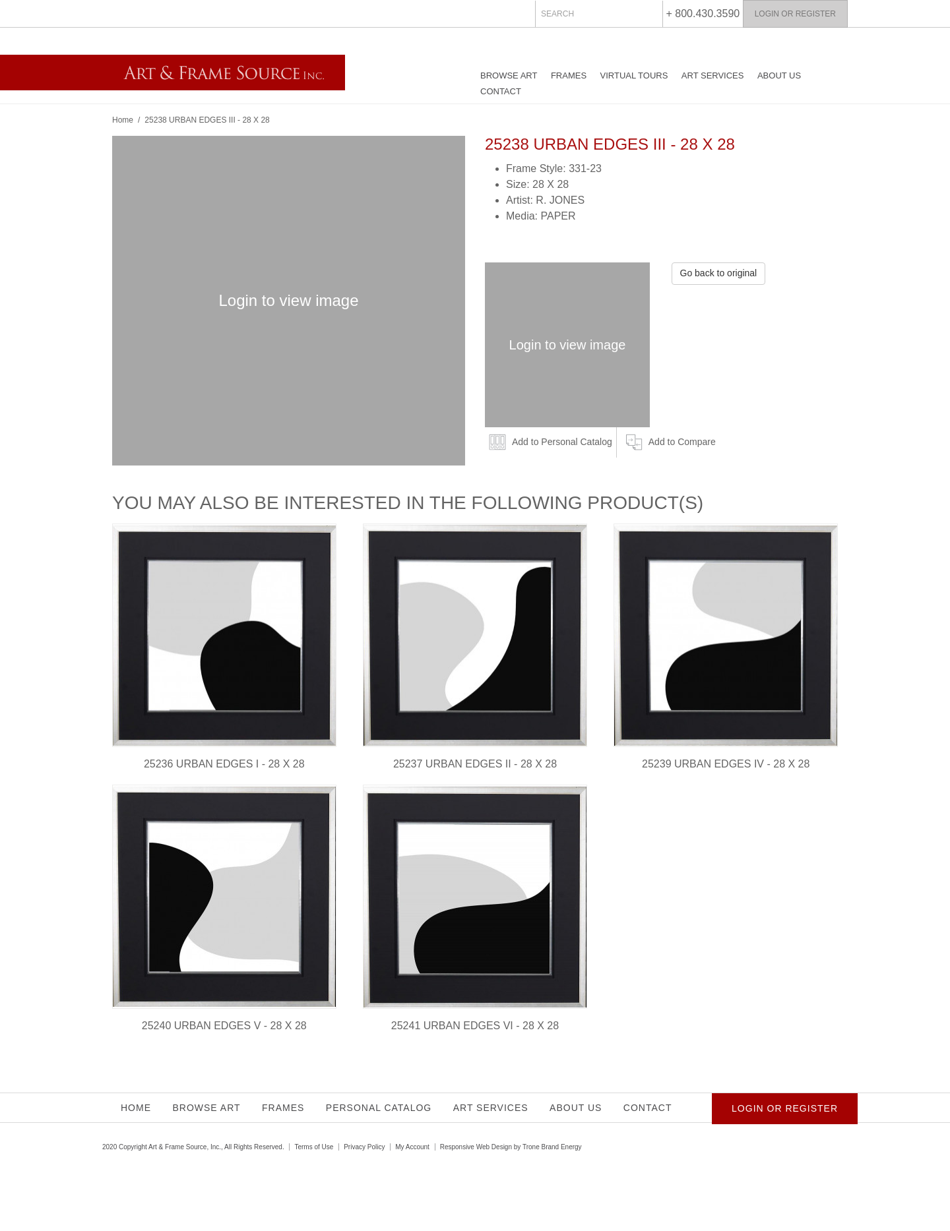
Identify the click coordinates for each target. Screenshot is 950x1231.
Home (122, 120)
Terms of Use (313, 1147)
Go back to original (718, 273)
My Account (412, 1147)
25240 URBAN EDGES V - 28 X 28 (224, 1025)
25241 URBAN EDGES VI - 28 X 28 (475, 1025)
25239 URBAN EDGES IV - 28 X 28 (725, 763)
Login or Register (795, 13)
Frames (568, 75)
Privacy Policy (364, 1147)
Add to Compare (682, 441)
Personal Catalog (378, 1107)
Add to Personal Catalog (562, 441)
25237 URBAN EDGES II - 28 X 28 (475, 763)
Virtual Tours (634, 75)
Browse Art (508, 75)
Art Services (712, 75)
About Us (779, 75)
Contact (500, 91)
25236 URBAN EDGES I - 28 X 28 (224, 763)
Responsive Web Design (476, 1147)
